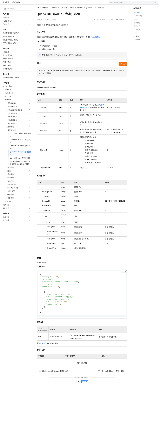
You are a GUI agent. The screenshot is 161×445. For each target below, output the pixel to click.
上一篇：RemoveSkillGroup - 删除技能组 (52, 380)
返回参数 (95, 44)
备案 (135, 3)
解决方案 (36, 4)
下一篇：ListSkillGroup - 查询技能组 (112, 380)
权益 (43, 4)
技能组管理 (80, 15)
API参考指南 (63, 15)
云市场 (55, 4)
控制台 (141, 3)
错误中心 (43, 352)
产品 (29, 4)
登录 (154, 3)
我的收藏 (121, 27)
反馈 (84, 391)
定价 (48, 4)
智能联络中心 (16, 9)
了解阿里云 (74, 4)
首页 (38, 15)
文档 (130, 3)
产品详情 (110, 27)
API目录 (71, 15)
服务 (66, 4)
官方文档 (6, 9)
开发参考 (54, 15)
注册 (146, 3)
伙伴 (61, 4)
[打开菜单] (3, 3)
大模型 (23, 4)
